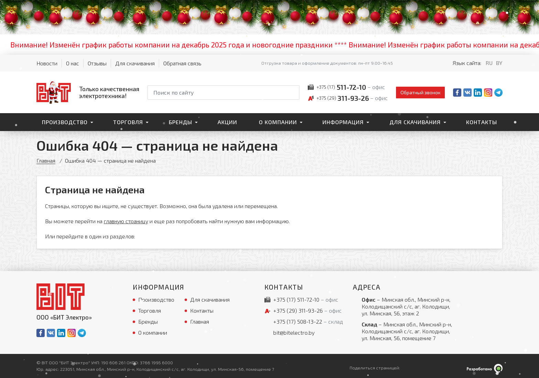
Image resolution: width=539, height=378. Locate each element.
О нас (72, 63)
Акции (227, 122)
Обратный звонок (420, 92)
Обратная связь (182, 63)
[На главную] (87, 92)
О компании (278, 122)
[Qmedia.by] (485, 368)
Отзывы (97, 63)
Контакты (481, 122)
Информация (343, 122)
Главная (45, 160)
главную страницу (126, 221)
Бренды (180, 122)
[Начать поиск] (293, 92)
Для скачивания (135, 63)
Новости (46, 63)
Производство (65, 122)
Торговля (128, 122)
